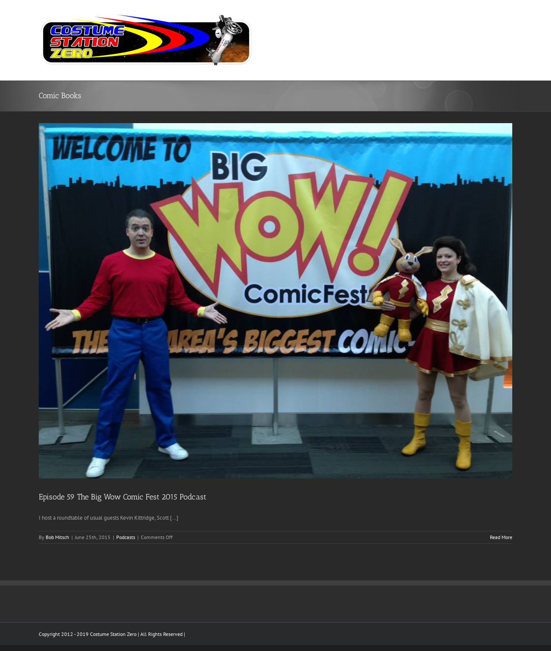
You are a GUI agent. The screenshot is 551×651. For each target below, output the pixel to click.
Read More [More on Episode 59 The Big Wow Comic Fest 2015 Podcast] (501, 537)
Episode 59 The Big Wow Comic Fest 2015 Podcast (122, 497)
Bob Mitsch (57, 537)
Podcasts (125, 537)
